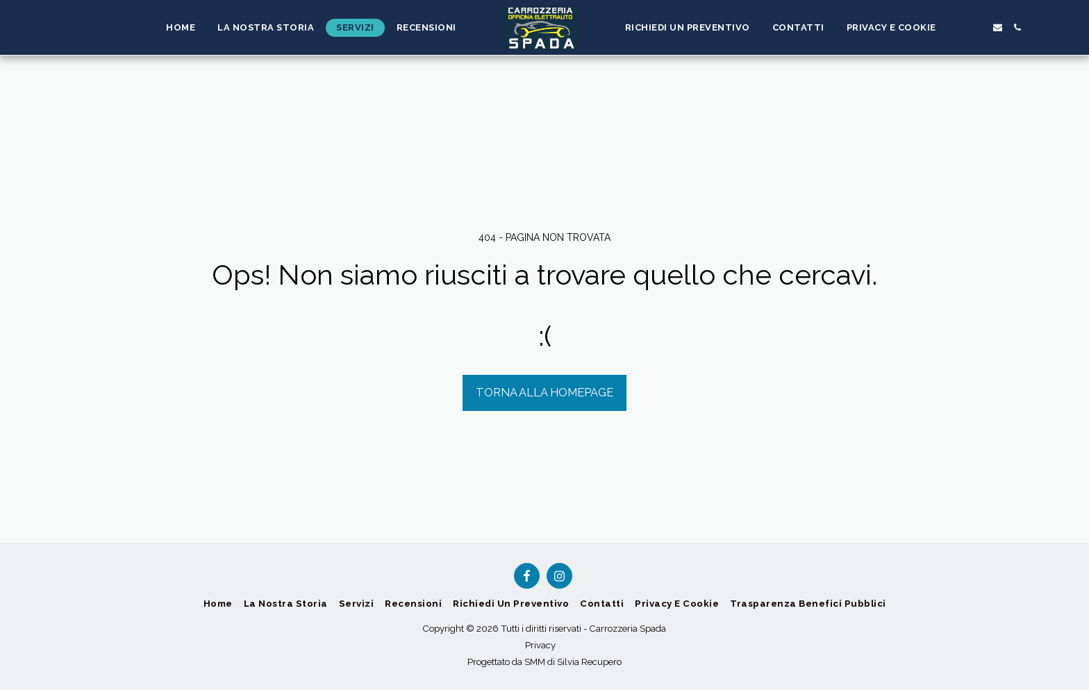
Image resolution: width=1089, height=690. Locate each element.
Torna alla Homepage (544, 392)
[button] (957, 27)
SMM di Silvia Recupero (573, 662)
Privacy (540, 645)
